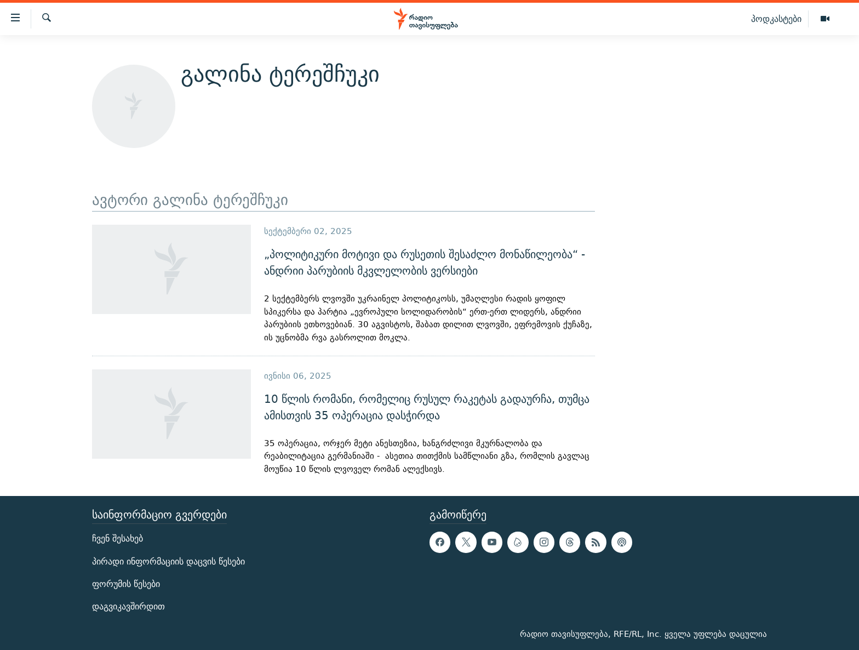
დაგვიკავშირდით (128, 606)
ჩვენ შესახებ (117, 538)
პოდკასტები (776, 18)
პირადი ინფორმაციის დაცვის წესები (168, 561)
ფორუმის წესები (126, 583)
